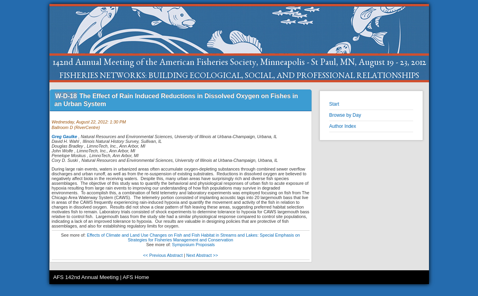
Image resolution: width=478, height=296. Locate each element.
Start (334, 104)
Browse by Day (345, 115)
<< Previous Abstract (163, 255)
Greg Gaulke (64, 136)
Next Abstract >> (202, 255)
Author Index (342, 126)
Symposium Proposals (193, 244)
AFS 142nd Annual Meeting (86, 277)
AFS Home (136, 277)
